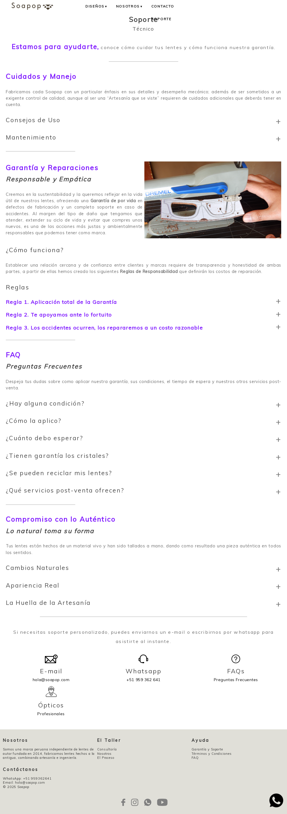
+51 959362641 (37, 778)
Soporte (161, 19)
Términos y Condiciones (212, 754)
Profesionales (51, 708)
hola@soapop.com (51, 674)
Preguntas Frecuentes (236, 674)
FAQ (195, 758)
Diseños (96, 6)
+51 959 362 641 (143, 674)
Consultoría (107, 749)
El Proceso (105, 758)
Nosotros (129, 6)
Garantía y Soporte (207, 749)
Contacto (162, 6)
